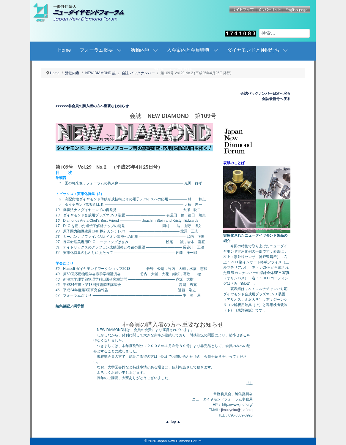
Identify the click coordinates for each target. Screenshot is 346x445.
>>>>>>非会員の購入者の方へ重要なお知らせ (92, 106)
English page (296, 9)
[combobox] (284, 33)
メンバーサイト (269, 9)
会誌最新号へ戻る (276, 99)
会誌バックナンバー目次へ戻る (265, 93)
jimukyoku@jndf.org (237, 410)
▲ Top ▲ (173, 421)
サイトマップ (242, 9)
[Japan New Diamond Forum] (85, 12)
